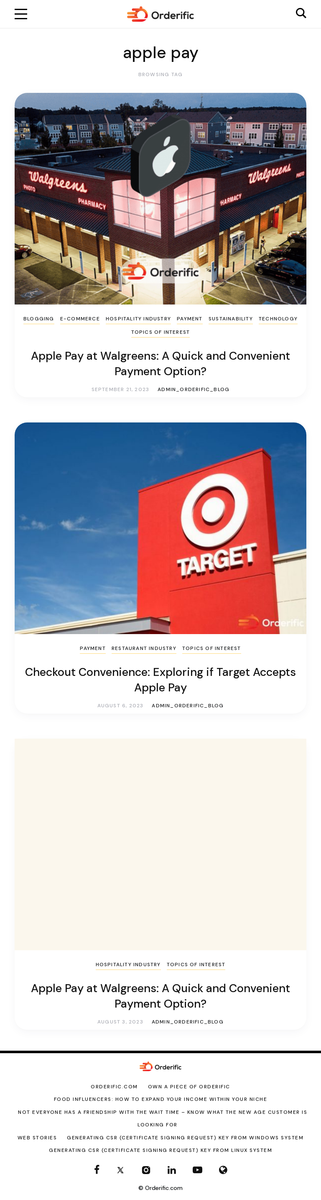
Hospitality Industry (138, 318)
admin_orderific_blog (193, 389)
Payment (189, 318)
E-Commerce (80, 318)
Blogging (38, 318)
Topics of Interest (160, 332)
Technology (278, 318)
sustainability (231, 318)
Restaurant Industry (144, 648)
